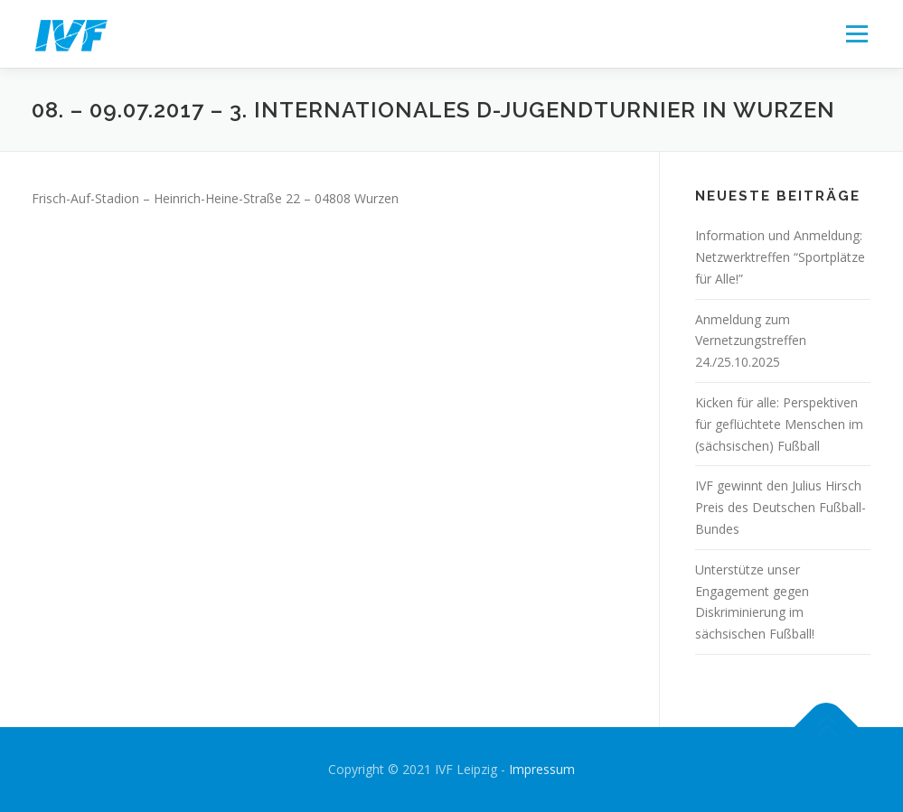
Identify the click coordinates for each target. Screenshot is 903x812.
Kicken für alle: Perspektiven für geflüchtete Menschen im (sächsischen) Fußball (779, 424)
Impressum (542, 769)
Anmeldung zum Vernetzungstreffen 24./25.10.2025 (750, 341)
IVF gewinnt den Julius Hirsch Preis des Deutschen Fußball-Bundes (780, 507)
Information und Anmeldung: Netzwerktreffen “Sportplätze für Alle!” (780, 257)
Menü (856, 33)
